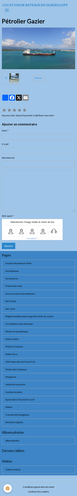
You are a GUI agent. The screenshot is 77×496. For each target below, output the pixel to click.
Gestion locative (13, 392)
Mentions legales (14, 422)
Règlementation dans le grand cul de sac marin (29, 316)
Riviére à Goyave (14, 346)
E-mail (5, 144)
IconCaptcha (31, 238)
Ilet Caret (10, 308)
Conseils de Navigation (17, 414)
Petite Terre (11, 354)
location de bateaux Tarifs (18, 263)
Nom (4, 130)
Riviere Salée (12, 339)
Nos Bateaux (12, 271)
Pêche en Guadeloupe (16, 331)
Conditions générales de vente (38, 487)
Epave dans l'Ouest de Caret (19, 399)
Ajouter (8, 245)
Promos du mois (13, 286)
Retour (38, 77)
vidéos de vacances (15, 384)
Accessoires (11, 278)
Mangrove (10, 376)
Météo (8, 407)
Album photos (12, 440)
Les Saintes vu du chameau (19, 323)
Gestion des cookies (38, 491)
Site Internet (8, 157)
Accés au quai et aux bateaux (20, 293)
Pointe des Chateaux (16, 369)
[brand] (35, 5)
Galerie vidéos (13, 469)
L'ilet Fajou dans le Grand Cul (20, 361)
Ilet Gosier (10, 301)
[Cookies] (7, 488)
